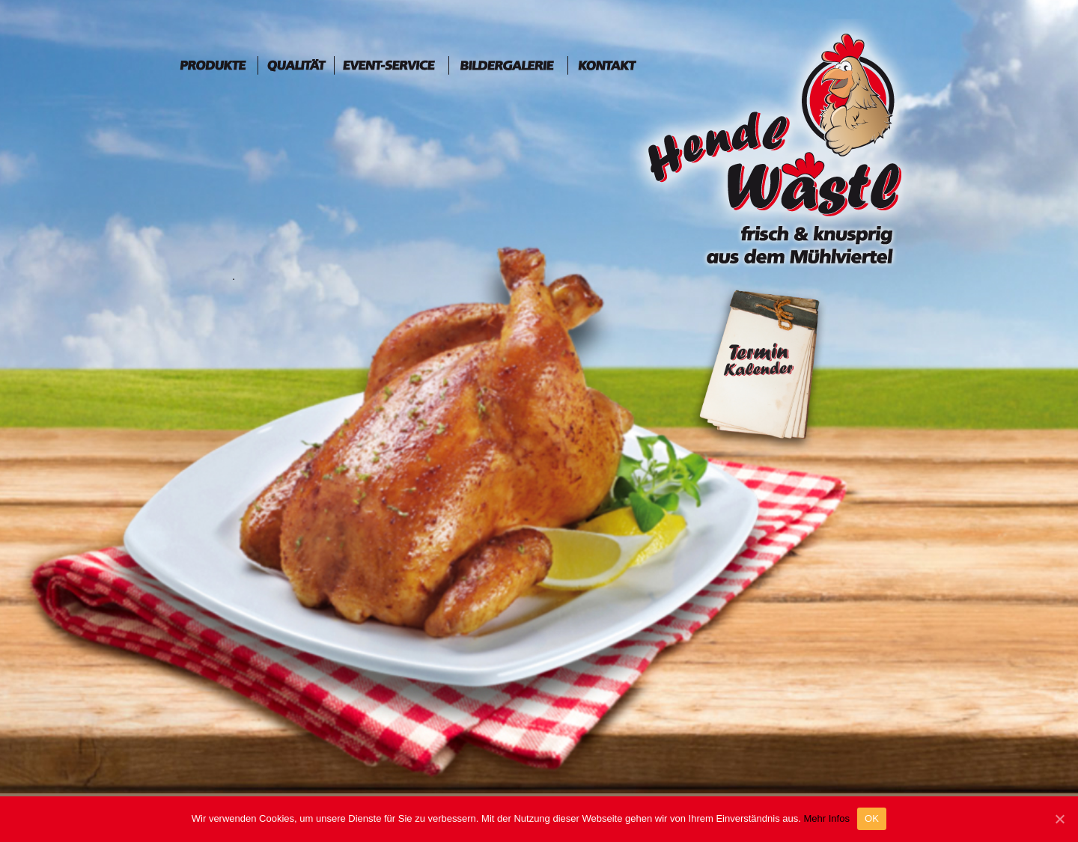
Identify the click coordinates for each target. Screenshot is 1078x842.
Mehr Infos (826, 818)
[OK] (1059, 818)
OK (872, 818)
